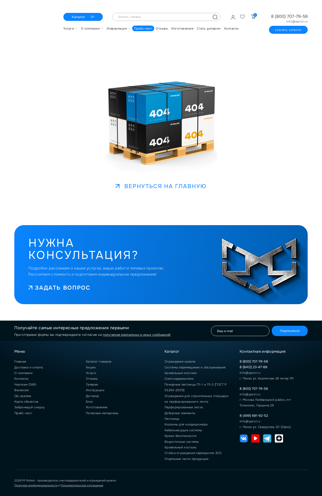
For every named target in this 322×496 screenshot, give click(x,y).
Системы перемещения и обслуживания (195, 367)
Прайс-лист (23, 413)
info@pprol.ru (297, 21)
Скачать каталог (288, 30)
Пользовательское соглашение (82, 485)
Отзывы (92, 379)
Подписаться (289, 331)
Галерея (92, 384)
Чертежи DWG (25, 384)
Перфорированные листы (184, 407)
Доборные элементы (180, 413)
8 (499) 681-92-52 (254, 415)
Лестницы (172, 419)
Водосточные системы (182, 442)
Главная (20, 361)
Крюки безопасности (180, 436)
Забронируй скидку (29, 407)
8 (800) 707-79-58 (289, 16)
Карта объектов (26, 402)
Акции (91, 367)
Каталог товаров (98, 361)
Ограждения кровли (180, 361)
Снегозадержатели (179, 379)
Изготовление (96, 407)
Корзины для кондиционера (186, 424)
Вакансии (21, 390)
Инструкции (95, 390)
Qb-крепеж (22, 396)
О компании (23, 373)
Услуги (91, 373)
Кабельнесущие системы (183, 430)
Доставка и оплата (28, 367)
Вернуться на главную (161, 186)
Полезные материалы (102, 413)
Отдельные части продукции (187, 459)
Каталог (84, 17)
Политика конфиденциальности (36, 485)
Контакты (21, 379)
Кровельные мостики (181, 373)
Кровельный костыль (180, 447)
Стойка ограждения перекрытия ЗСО (193, 453)
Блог (89, 402)
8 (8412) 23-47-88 (253, 367)
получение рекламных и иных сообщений (136, 335)
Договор (92, 396)
